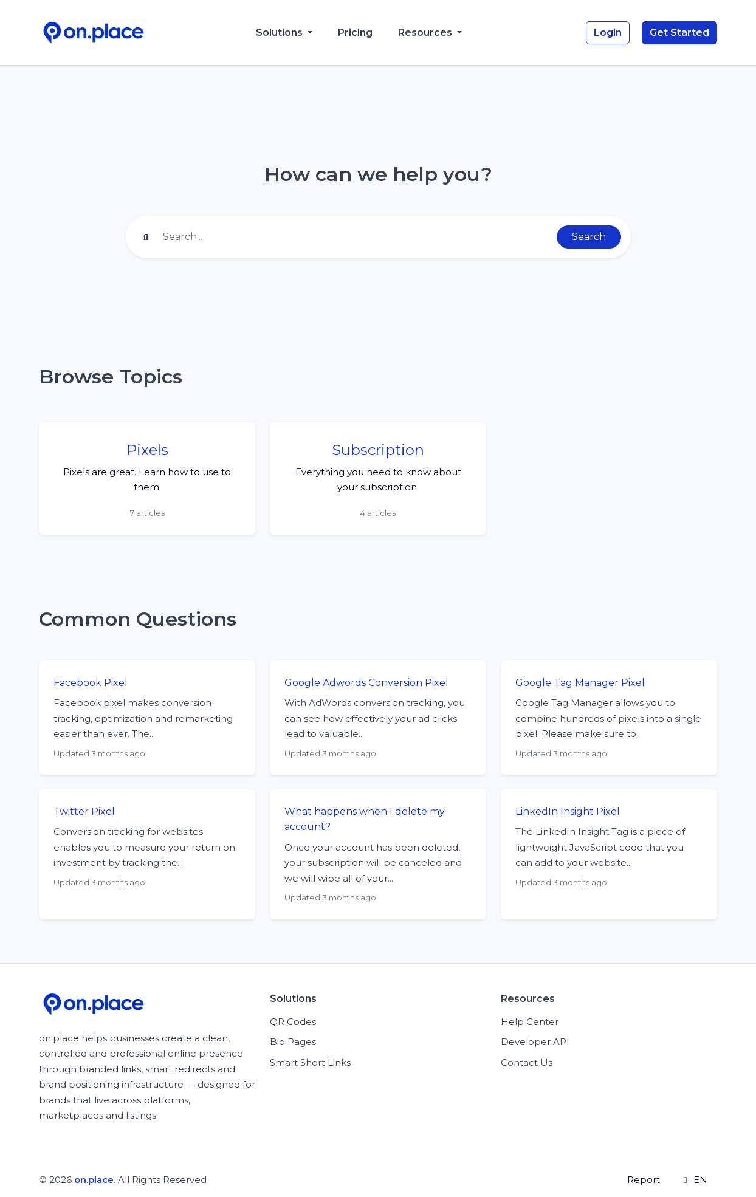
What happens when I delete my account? (364, 819)
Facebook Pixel (90, 682)
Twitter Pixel (84, 811)
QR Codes (293, 1021)
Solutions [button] (280, 32)
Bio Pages (293, 1042)
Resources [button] (426, 32)
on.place (94, 1179)
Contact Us (526, 1062)
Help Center (529, 1021)
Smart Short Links (310, 1062)
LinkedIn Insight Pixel (567, 811)
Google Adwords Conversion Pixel (366, 682)
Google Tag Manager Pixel (580, 682)
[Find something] (356, 237)
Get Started (679, 32)
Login (608, 32)
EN (693, 1179)
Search (589, 236)
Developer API (535, 1042)
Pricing (355, 32)
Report (643, 1179)
